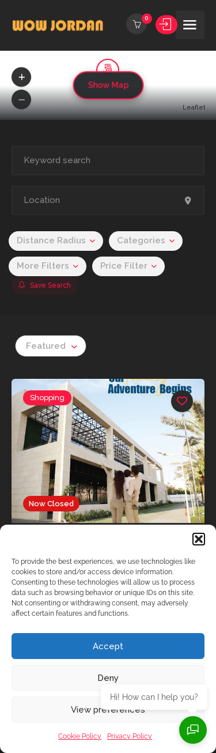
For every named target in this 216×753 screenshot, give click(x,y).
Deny (108, 678)
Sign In (166, 24)
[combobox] (50, 346)
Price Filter (123, 266)
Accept (108, 646)
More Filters (43, 266)
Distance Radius (51, 240)
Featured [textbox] (46, 346)
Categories (141, 240)
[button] (198, 539)
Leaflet (194, 107)
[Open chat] (193, 730)
